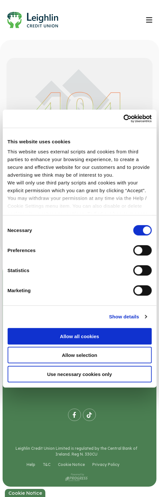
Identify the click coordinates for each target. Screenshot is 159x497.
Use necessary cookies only (79, 374)
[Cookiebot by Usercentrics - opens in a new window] (123, 119)
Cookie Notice (71, 464)
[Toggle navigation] (149, 20)
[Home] (69, 20)
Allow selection (79, 355)
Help (31, 464)
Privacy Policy (105, 464)
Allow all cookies (79, 336)
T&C (47, 464)
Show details (124, 316)
